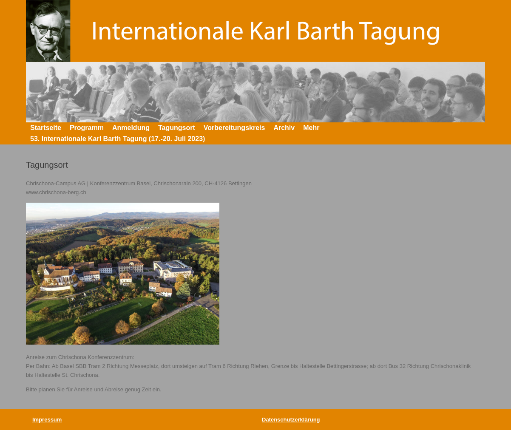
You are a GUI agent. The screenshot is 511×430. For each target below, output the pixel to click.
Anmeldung (131, 127)
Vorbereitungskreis (234, 127)
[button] (472, 133)
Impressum (47, 419)
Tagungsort (176, 127)
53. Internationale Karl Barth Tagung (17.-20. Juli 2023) (117, 138)
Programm (87, 127)
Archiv (284, 127)
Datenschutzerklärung (291, 419)
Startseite (45, 127)
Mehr (311, 127)
